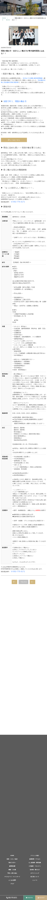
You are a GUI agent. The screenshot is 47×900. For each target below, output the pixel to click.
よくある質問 (12, 880)
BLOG (8, 20)
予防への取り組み (12, 873)
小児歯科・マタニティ (35, 866)
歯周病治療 (12, 866)
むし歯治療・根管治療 (35, 862)
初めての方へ (12, 862)
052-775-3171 (12, 897)
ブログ (12, 883)
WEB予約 (30, 897)
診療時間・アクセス (34, 859)
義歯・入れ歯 (12, 869)
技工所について (35, 876)
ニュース (34, 880)
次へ (32, 582)
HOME (12, 855)
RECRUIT (42, 897)
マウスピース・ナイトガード (12, 876)
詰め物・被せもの (35, 869)
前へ (14, 582)
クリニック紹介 (35, 855)
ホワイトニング (35, 873)
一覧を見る (23, 582)
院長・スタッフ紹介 (12, 859)
